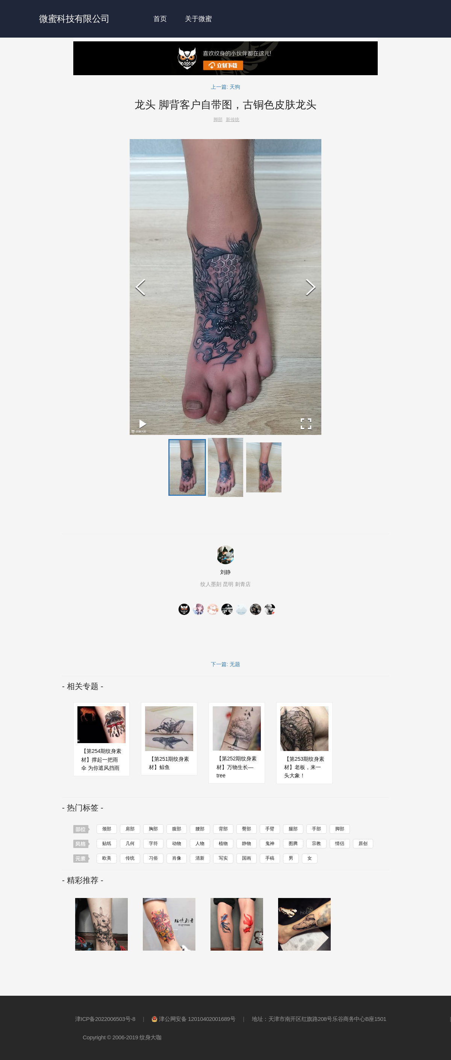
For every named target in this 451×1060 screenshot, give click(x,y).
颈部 (106, 828)
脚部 (339, 828)
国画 (246, 857)
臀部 (246, 828)
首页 (160, 19)
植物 (223, 843)
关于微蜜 (198, 19)
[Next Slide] (310, 287)
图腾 (293, 843)
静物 (246, 843)
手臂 (269, 828)
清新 (199, 857)
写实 (223, 857)
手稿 (269, 857)
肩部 (130, 828)
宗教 (316, 843)
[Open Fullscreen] (306, 424)
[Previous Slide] (140, 287)
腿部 (293, 828)
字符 (153, 843)
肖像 (176, 857)
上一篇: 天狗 (225, 87)
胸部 (153, 828)
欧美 (106, 857)
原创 (363, 843)
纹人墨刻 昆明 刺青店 (225, 584)
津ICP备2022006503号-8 (105, 1018)
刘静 (225, 572)
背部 (223, 828)
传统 (130, 857)
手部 (316, 828)
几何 (130, 843)
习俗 (153, 857)
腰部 (199, 828)
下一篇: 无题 (225, 663)
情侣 (339, 843)
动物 (176, 843)
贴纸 (106, 843)
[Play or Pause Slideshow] (143, 424)
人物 (199, 843)
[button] (187, 467)
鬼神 (269, 843)
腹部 (176, 828)
